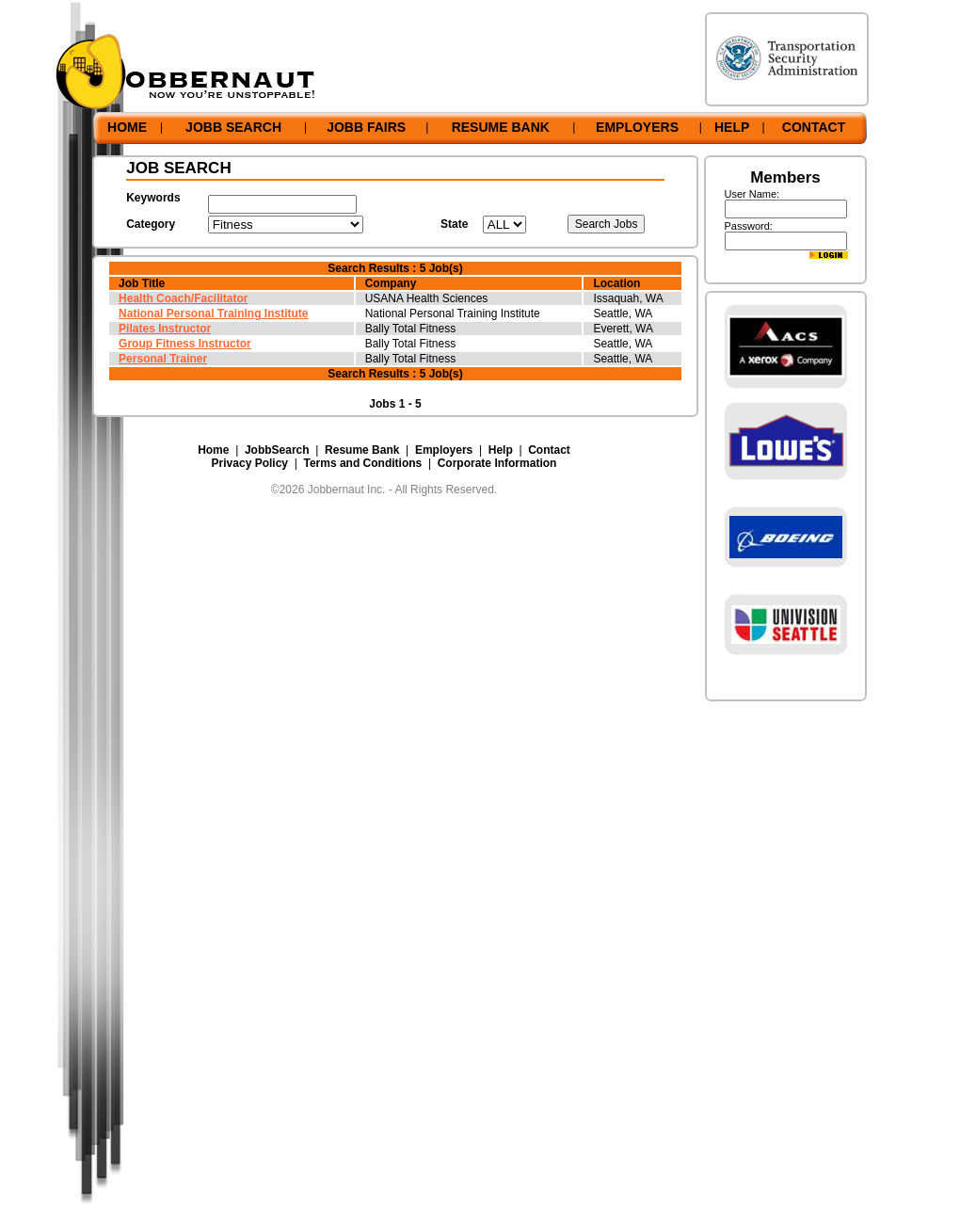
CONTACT (813, 127)
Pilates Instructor (165, 328)
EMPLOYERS (637, 127)
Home (213, 450)
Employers (443, 450)
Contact (549, 450)
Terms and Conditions (362, 463)
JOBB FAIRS (366, 127)
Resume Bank (362, 450)
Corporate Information (497, 463)
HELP (731, 127)
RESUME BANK (501, 127)
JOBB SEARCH (233, 127)
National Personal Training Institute (213, 313)
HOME (127, 127)
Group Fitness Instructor (185, 343)
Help (500, 450)
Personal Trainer (163, 358)
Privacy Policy (250, 463)
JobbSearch (277, 450)
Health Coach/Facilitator (183, 298)
